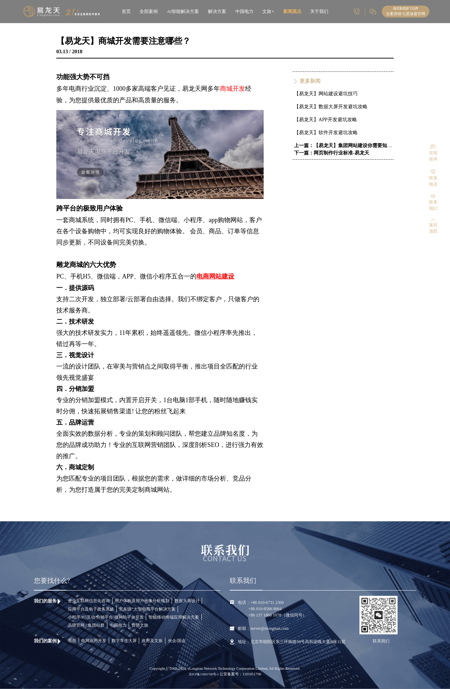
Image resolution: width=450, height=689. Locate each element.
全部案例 (149, 11)
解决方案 (217, 11)
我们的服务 (45, 601)
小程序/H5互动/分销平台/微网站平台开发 (106, 617)
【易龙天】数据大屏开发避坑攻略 (330, 106)
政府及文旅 (152, 640)
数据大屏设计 (187, 600)
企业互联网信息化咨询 (89, 600)
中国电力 (244, 11)
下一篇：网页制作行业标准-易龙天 (331, 153)
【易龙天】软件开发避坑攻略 (326, 132)
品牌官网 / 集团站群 (86, 625)
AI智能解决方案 (183, 11)
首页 (126, 11)
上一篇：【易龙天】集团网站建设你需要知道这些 (348, 145)
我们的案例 (45, 640)
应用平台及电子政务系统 (91, 609)
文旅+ (268, 11)
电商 (72, 640)
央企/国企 (177, 640)
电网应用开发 (93, 640)
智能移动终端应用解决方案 (174, 617)
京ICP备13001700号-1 (204, 674)
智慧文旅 (139, 625)
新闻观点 (292, 11)
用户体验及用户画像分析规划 (142, 600)
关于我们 (319, 11)
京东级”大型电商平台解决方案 (147, 609)
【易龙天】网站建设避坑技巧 (326, 93)
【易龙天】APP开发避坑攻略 (325, 119)
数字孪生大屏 (124, 640)
